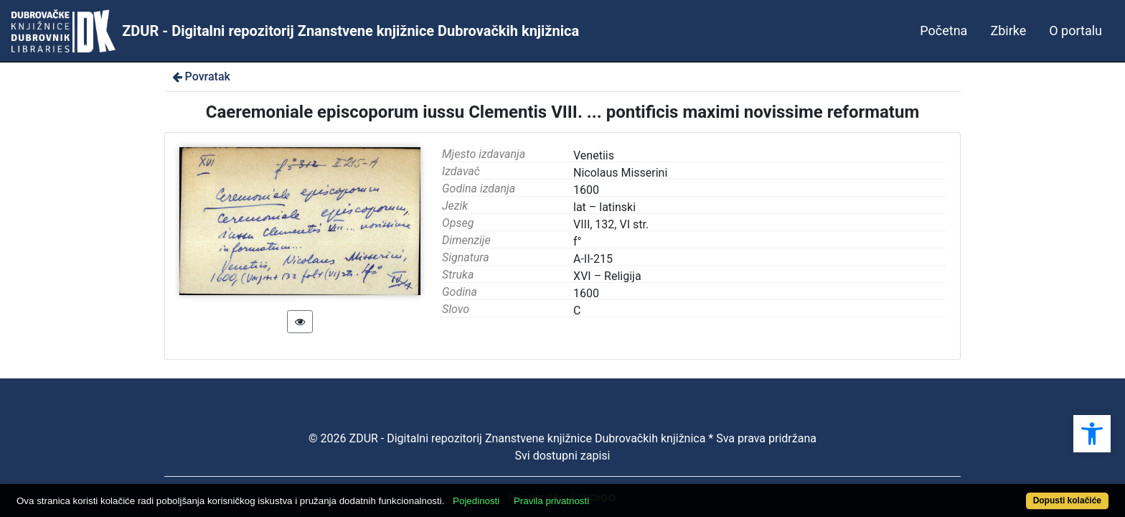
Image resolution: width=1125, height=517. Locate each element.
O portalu (1075, 30)
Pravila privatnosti (607, 493)
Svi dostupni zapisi (563, 455)
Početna (943, 30)
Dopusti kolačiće (1007, 493)
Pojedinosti (532, 493)
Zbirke (1008, 30)
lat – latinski (604, 207)
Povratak (200, 76)
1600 (586, 293)
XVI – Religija (607, 276)
